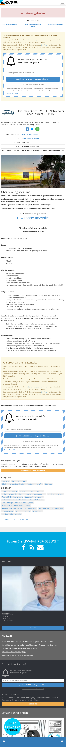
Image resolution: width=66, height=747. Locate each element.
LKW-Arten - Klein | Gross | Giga (14, 652)
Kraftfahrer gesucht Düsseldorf (31, 491)
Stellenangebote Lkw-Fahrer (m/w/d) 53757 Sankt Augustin (23, 494)
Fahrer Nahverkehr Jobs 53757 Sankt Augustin (19, 508)
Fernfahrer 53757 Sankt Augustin (51, 508)
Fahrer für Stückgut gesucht (12, 497)
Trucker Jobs (37, 511)
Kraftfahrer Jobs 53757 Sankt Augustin (16, 505)
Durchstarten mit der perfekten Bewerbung (18, 655)
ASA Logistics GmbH (30, 134)
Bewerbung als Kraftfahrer (38, 40)
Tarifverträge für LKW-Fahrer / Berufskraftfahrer (19, 648)
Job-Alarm (44, 45)
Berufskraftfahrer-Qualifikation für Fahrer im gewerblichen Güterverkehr (28, 642)
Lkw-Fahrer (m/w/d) (19, 481)
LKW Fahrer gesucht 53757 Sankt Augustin (17, 503)
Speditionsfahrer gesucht (11, 514)
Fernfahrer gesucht (23, 511)
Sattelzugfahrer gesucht (34, 497)
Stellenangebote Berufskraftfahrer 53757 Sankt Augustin (23, 500)
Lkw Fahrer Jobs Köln (9, 491)
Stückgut (48, 484)
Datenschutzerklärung (13, 93)
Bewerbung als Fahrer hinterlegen (33, 470)
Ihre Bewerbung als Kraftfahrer (36, 387)
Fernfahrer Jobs (7, 511)
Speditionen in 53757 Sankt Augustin (14, 519)
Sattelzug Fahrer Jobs (55, 494)
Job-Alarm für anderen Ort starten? (33, 84)
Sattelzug (5, 481)
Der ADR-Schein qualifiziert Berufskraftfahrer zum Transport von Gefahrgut (29, 645)
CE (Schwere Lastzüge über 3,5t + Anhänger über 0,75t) (22, 484)
